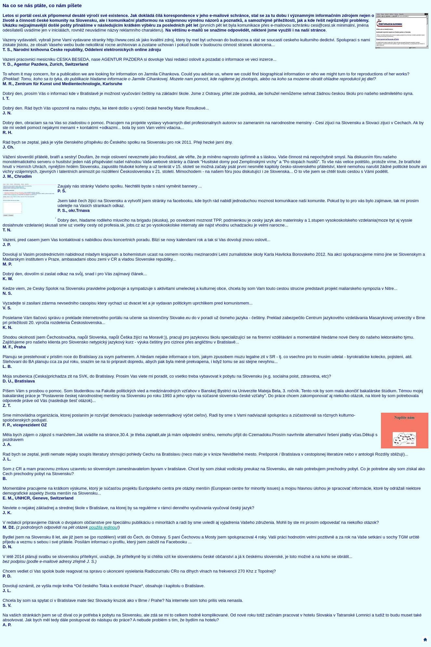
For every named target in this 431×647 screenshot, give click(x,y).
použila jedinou (103, 527)
